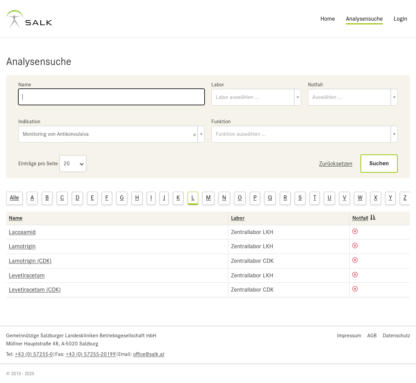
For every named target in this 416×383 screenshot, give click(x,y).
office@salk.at (148, 354)
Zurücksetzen (335, 163)
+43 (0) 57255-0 (34, 354)
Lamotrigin (22, 246)
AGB (372, 336)
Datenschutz (396, 336)
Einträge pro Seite (38, 164)
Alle (14, 197)
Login (400, 18)
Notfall (315, 85)
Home (327, 18)
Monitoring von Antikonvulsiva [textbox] (109, 134)
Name (24, 85)
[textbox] (256, 97)
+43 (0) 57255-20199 (91, 354)
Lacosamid (22, 232)
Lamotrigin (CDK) (30, 260)
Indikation (29, 122)
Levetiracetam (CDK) (35, 289)
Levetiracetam (27, 275)
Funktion (221, 122)
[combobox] (256, 97)
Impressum (349, 336)
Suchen (379, 163)
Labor (217, 85)
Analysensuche (364, 18)
